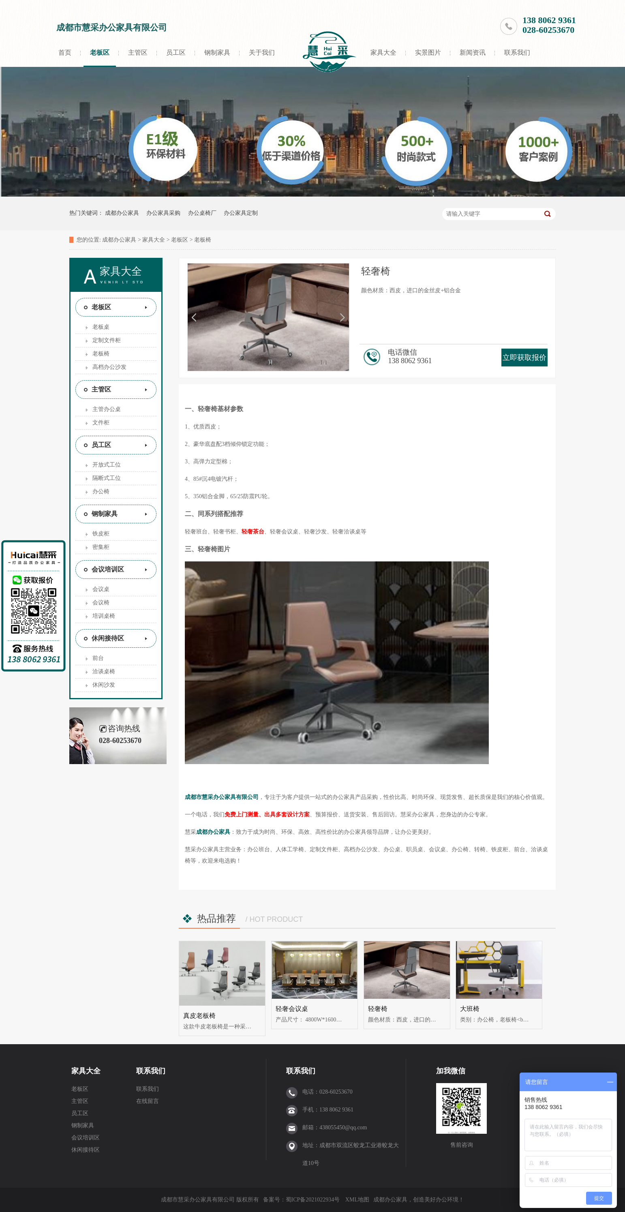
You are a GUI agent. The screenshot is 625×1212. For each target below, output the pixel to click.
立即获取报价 (524, 357)
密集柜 (100, 547)
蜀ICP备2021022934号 (313, 1200)
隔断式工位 (106, 478)
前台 (98, 658)
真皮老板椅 (199, 1015)
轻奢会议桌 (292, 1008)
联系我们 (517, 52)
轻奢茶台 (253, 532)
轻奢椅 (377, 1008)
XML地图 (357, 1200)
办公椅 (100, 491)
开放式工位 (106, 465)
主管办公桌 (106, 409)
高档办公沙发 (109, 367)
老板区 (99, 52)
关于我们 (262, 52)
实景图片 (428, 52)
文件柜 (100, 423)
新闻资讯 (473, 52)
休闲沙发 (103, 685)
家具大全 (383, 52)
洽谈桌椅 (103, 671)
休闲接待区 (108, 638)
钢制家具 (217, 52)
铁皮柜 (100, 534)
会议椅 (100, 603)
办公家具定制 (241, 213)
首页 (64, 52)
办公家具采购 (163, 213)
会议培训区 (108, 569)
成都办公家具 (122, 213)
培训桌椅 (103, 616)
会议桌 (100, 589)
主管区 (138, 52)
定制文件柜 (106, 340)
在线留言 (147, 1101)
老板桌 (100, 327)
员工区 (176, 52)
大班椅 (469, 1008)
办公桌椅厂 (202, 213)
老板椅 (202, 240)
